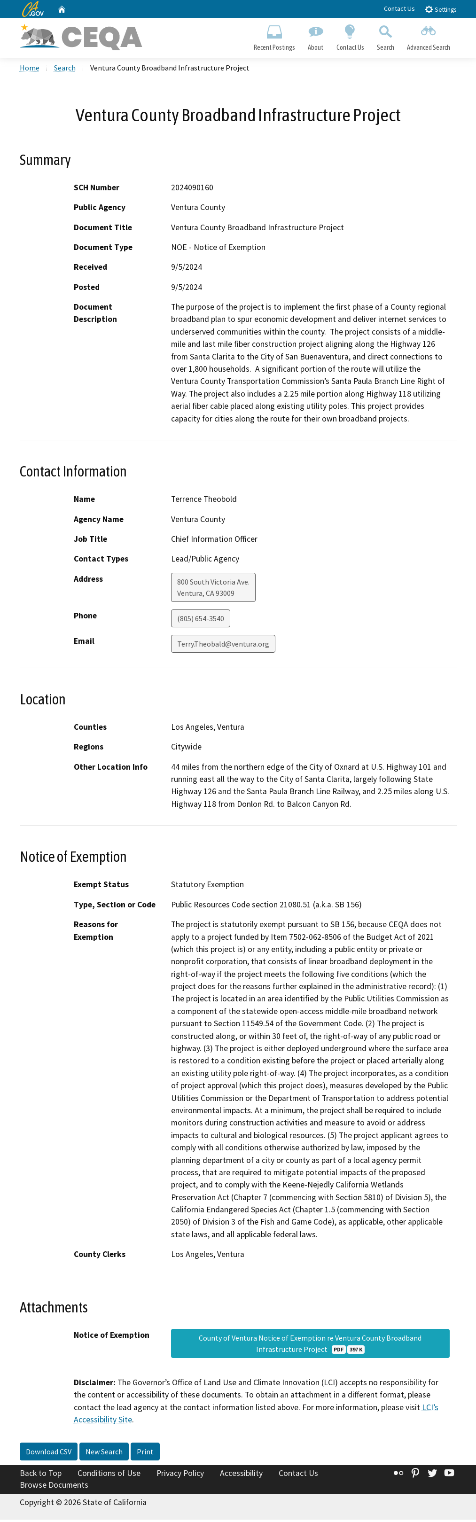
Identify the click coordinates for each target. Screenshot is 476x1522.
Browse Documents (54, 1487)
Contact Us (399, 8)
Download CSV (48, 1453)
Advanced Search (428, 35)
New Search (104, 1453)
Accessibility (241, 1475)
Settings (440, 9)
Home (29, 70)
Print (145, 1453)
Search (385, 35)
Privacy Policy (180, 1475)
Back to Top (41, 1475)
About (316, 35)
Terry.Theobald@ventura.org (223, 645)
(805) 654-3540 (200, 620)
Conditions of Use (109, 1475)
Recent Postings (274, 35)
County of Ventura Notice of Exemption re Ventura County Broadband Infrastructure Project (310, 1345)
